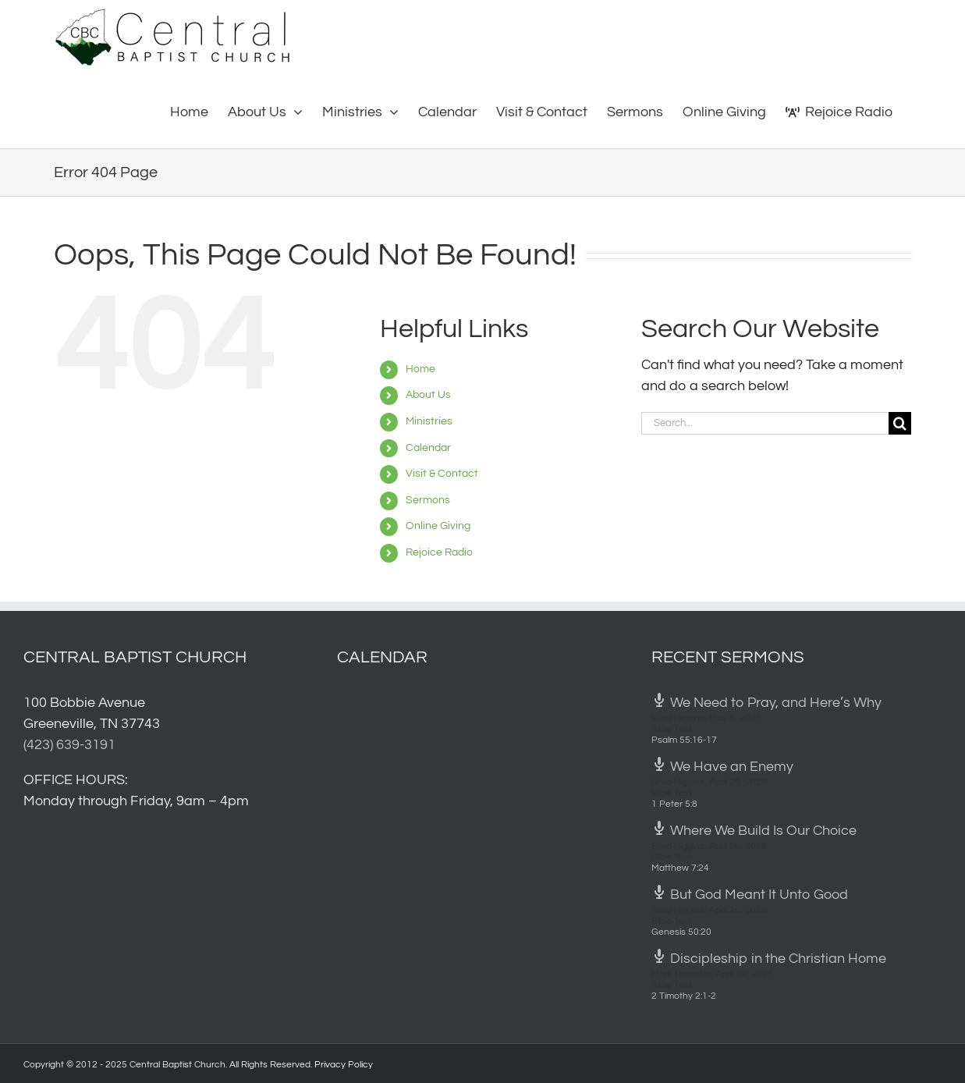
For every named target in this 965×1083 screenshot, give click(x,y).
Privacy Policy (343, 1065)
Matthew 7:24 (680, 868)
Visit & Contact (442, 473)
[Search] (900, 423)
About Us (428, 394)
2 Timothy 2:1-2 (683, 996)
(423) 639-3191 (69, 744)
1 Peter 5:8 (674, 804)
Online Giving (438, 525)
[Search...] (765, 423)
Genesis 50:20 (681, 932)
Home (420, 369)
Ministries (429, 421)
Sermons (428, 500)
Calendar (428, 447)
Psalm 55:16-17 (684, 740)
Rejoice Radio (439, 552)
